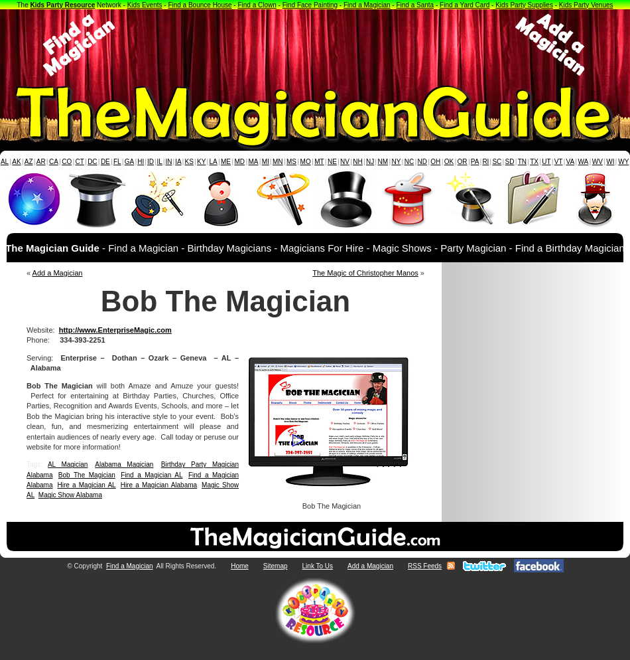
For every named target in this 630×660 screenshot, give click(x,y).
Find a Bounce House (199, 5)
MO (305, 161)
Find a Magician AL (151, 475)
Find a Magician (367, 5)
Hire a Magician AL (86, 485)
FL (117, 161)
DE (105, 161)
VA (570, 161)
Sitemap (275, 566)
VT (558, 161)
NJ (370, 161)
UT (546, 161)
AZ (29, 161)
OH (435, 161)
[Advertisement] (315, 45)
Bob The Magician (86, 475)
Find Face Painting (310, 5)
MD (240, 161)
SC (496, 161)
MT (319, 161)
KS (189, 161)
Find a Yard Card (464, 5)
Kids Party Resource (63, 5)
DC (92, 161)
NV (344, 161)
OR (463, 161)
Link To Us (318, 566)
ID (150, 161)
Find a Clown (256, 5)
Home (240, 566)
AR (41, 161)
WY (623, 161)
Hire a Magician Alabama (159, 485)
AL (5, 161)
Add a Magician (57, 273)
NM (383, 161)
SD (510, 161)
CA (53, 161)
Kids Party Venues (586, 5)
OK (449, 161)
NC (409, 161)
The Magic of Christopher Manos (365, 273)
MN (278, 161)
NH (357, 161)
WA (583, 161)
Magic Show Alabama (70, 495)
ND (422, 161)
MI (265, 161)
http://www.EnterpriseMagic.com (115, 330)
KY (201, 161)
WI (610, 161)
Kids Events (144, 5)
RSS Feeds (425, 566)
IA (178, 161)
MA (254, 161)
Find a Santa (415, 5)
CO (67, 161)
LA (214, 161)
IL (159, 161)
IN (168, 161)
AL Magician (68, 464)
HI (140, 161)
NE (332, 161)
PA (475, 161)
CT (80, 161)
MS (291, 161)
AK (16, 161)
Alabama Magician (124, 464)
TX (534, 161)
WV (597, 161)
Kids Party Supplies (524, 5)
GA (129, 161)
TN (522, 161)
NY (396, 161)
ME (226, 161)
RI (485, 161)
